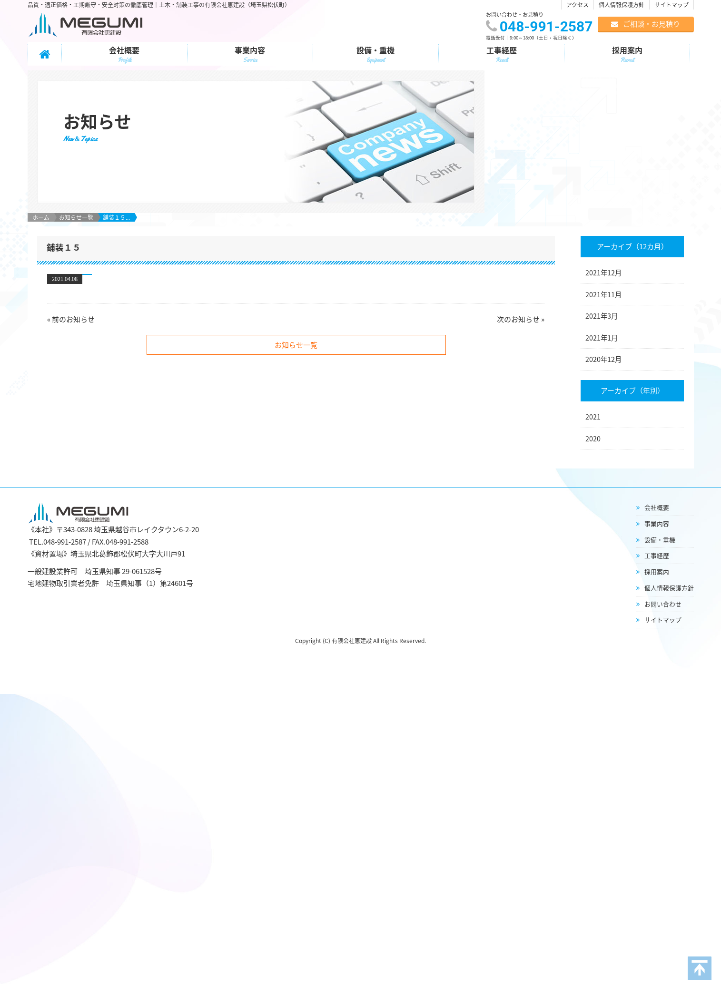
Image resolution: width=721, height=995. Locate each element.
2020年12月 (603, 330)
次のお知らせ (518, 290)
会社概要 (124, 54)
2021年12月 (603, 244)
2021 (593, 388)
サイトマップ (671, 4)
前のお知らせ (73, 290)
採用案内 (627, 54)
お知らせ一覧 (76, 189)
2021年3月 (601, 287)
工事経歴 (501, 54)
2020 (593, 410)
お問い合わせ (662, 575)
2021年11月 (603, 266)
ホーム (40, 189)
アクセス (577, 4)
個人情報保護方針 (621, 4)
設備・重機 (375, 54)
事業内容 (250, 54)
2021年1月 (601, 309)
